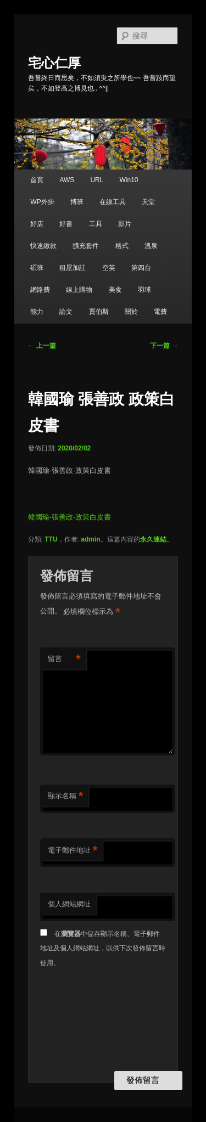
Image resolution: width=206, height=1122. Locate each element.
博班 (76, 202)
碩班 (36, 268)
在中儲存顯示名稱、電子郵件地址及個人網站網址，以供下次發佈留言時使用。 (102, 948)
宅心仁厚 (54, 62)
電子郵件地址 (73, 851)
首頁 (36, 180)
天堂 (148, 202)
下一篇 (164, 345)
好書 (66, 224)
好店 (36, 224)
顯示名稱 (65, 796)
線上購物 (79, 290)
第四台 (141, 268)
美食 (115, 290)
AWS (66, 180)
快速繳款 (43, 246)
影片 (124, 224)
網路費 (40, 290)
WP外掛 (42, 202)
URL (96, 180)
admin (90, 539)
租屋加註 (72, 268)
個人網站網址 (69, 904)
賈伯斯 (99, 311)
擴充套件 (86, 246)
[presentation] (85, 1020)
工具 (95, 224)
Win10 (129, 180)
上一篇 (42, 345)
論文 (66, 311)
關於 (131, 311)
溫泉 (151, 246)
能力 (36, 311)
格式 (122, 246)
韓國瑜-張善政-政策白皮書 (70, 517)
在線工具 (112, 202)
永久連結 (153, 539)
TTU (50, 539)
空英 (108, 268)
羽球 (144, 290)
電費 (160, 311)
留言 (64, 659)
